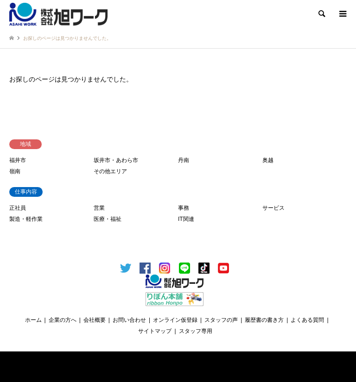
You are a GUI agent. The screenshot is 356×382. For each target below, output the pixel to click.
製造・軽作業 (26, 219)
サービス (273, 208)
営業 (99, 208)
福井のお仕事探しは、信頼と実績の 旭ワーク (181, 362)
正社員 (17, 208)
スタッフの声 (221, 320)
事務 (183, 208)
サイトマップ (155, 331)
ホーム (33, 320)
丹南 (183, 160)
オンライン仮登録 (175, 320)
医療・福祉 (107, 219)
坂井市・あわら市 (116, 160)
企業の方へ (62, 320)
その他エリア (110, 171)
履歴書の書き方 (264, 320)
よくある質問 (307, 320)
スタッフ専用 (195, 331)
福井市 (17, 160)
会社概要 (94, 320)
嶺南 (14, 171)
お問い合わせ (129, 320)
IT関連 (186, 219)
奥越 (267, 160)
